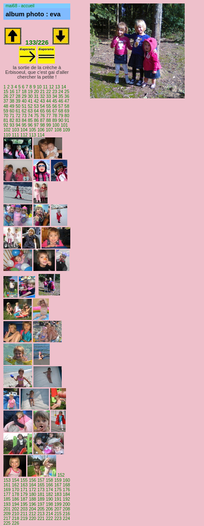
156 (32, 480)
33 (48, 96)
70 (5, 115)
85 (30, 120)
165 (41, 485)
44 (48, 101)
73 (24, 115)
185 (7, 499)
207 (58, 509)
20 (36, 91)
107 (49, 130)
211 (24, 513)
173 (41, 489)
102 (7, 130)
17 (17, 91)
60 (11, 111)
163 (24, 485)
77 (48, 115)
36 (66, 96)
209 (7, 513)
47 (66, 101)
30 (30, 96)
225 (7, 523)
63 (30, 111)
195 (24, 504)
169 (7, 489)
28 (17, 96)
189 (41, 499)
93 (11, 125)
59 (5, 111)
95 (24, 125)
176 (66, 489)
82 (11, 120)
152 (61, 475)
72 (17, 115)
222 (49, 518)
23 (54, 91)
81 (5, 120)
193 (7, 504)
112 (24, 135)
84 (24, 120)
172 (32, 489)
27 (11, 96)
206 (49, 509)
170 (15, 489)
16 (11, 91)
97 (36, 125)
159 (58, 480)
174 (49, 489)
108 (58, 130)
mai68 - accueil (20, 5)
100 (56, 125)
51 (24, 106)
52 (30, 106)
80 (66, 115)
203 (24, 509)
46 (60, 101)
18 (24, 91)
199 (58, 504)
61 (17, 111)
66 (48, 111)
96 (30, 125)
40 (24, 101)
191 (58, 499)
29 (24, 96)
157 (41, 480)
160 (66, 480)
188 (32, 499)
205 (41, 509)
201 (7, 509)
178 (15, 494)
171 (24, 489)
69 (66, 111)
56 (54, 106)
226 (15, 523)
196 (32, 504)
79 (60, 115)
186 (15, 499)
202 (15, 509)
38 (11, 101)
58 (66, 106)
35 (60, 96)
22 (48, 91)
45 (54, 101)
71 (11, 115)
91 (66, 120)
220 (32, 518)
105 (32, 130)
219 (24, 518)
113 (32, 135)
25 (66, 91)
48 (5, 106)
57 (60, 106)
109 (66, 130)
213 (41, 513)
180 (32, 494)
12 (51, 87)
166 (49, 485)
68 (60, 111)
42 (36, 101)
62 (24, 111)
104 (24, 130)
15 (5, 91)
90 (60, 120)
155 (24, 480)
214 (49, 513)
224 (66, 518)
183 (58, 494)
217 (7, 518)
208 (66, 509)
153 (7, 480)
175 (58, 489)
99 (48, 125)
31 (36, 96)
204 (32, 509)
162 (15, 485)
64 (36, 111)
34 (54, 96)
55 (48, 106)
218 (15, 518)
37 (5, 101)
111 (15, 135)
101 (64, 125)
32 (42, 96)
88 (48, 120)
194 (15, 504)
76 (42, 115)
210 (15, 513)
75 (36, 115)
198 (49, 504)
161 (7, 485)
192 (66, 499)
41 (30, 101)
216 (66, 513)
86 (36, 120)
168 (66, 485)
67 (54, 111)
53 (36, 106)
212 (32, 513)
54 (42, 106)
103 (15, 130)
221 (41, 518)
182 (49, 494)
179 (24, 494)
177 (7, 494)
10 (39, 87)
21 (42, 91)
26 (5, 96)
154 (15, 480)
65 (42, 111)
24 (60, 91)
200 (66, 504)
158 (49, 480)
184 (66, 494)
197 (41, 504)
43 (42, 101)
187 (24, 499)
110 (7, 135)
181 (41, 494)
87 (42, 120)
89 (54, 120)
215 (58, 513)
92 (5, 125)
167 (58, 485)
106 (41, 130)
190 (49, 499)
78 (54, 115)
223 (58, 518)
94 (17, 125)
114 (41, 135)
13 (57, 87)
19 (30, 91)
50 (17, 106)
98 (42, 125)
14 (63, 87)
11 (45, 87)
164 (32, 485)
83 (17, 120)
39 (17, 101)
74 (30, 115)
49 (11, 106)
